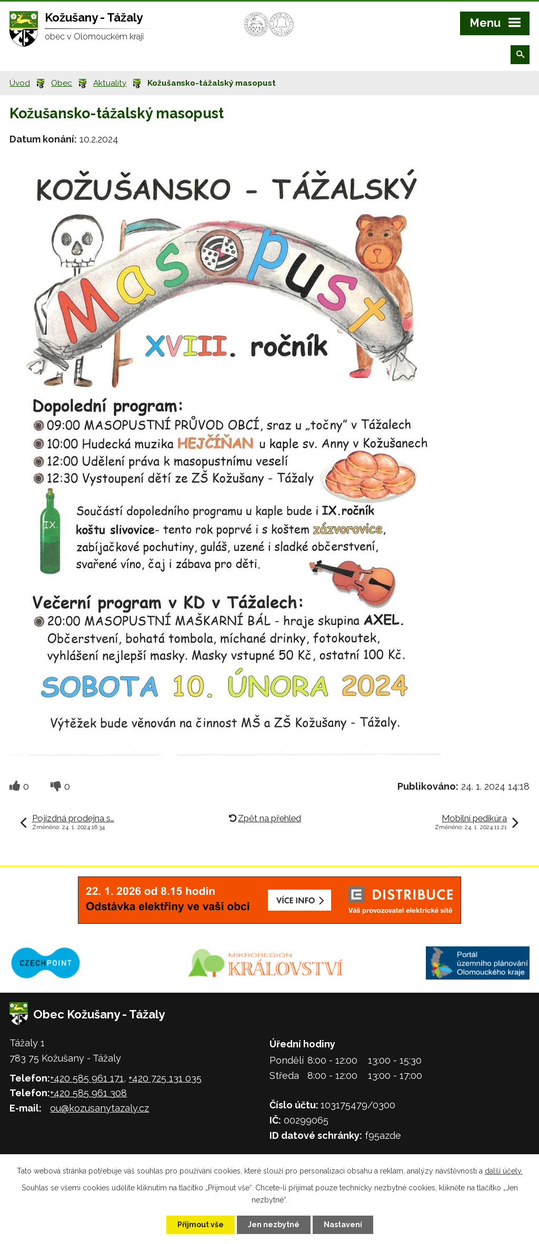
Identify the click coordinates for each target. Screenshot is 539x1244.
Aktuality (109, 83)
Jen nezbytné (274, 1224)
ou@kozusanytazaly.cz (99, 1108)
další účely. (504, 1171)
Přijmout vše (200, 1224)
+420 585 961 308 (88, 1092)
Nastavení (343, 1224)
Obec (61, 83)
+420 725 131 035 (165, 1078)
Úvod (19, 83)
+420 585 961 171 (87, 1078)
